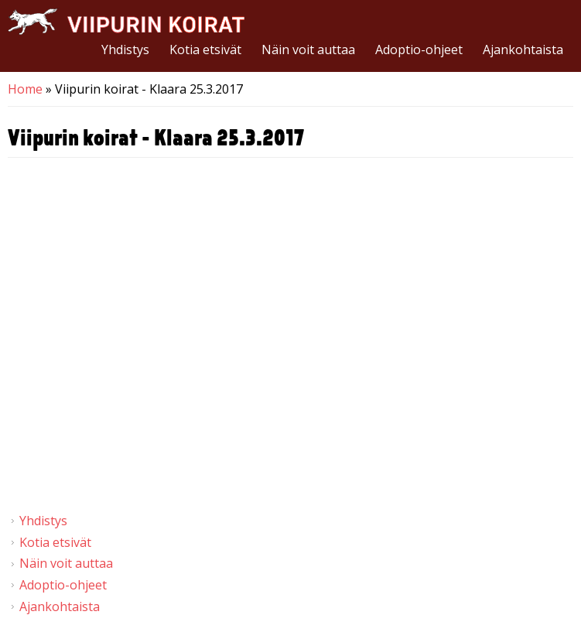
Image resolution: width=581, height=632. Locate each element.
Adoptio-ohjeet (419, 49)
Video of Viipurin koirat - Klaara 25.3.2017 (290, 335)
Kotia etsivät (205, 49)
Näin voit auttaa (308, 49)
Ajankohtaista (523, 49)
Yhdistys (125, 49)
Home (25, 88)
